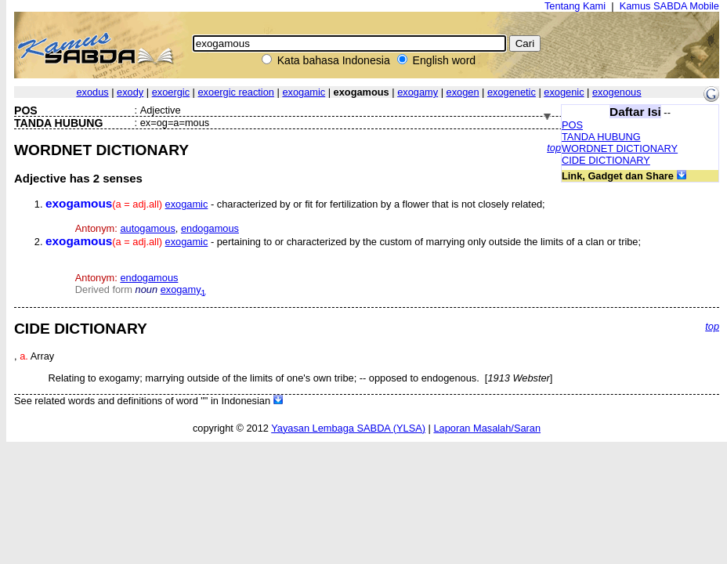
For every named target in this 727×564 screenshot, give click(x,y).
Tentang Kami (575, 6)
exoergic (171, 92)
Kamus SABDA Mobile (669, 6)
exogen (463, 92)
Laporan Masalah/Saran (487, 428)
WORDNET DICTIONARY (620, 148)
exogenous (617, 92)
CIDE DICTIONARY (606, 160)
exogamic (303, 92)
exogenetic (511, 92)
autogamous (147, 228)
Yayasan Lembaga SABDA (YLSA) (348, 428)
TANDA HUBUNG (601, 137)
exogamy (417, 92)
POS (572, 125)
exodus (92, 92)
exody (130, 92)
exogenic (564, 92)
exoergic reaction (236, 92)
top (554, 148)
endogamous (210, 228)
